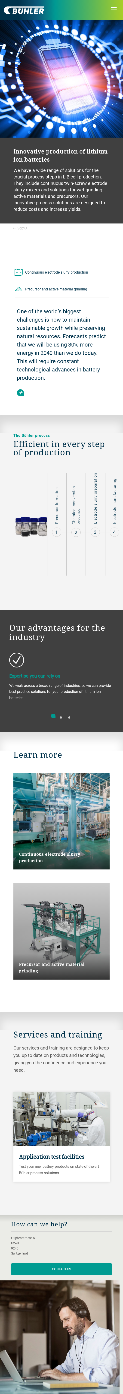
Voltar (20, 228)
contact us (61, 1269)
